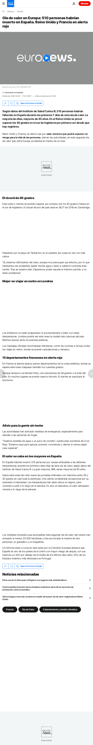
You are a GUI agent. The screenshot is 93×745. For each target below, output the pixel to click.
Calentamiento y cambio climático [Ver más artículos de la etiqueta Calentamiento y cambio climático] (60, 609)
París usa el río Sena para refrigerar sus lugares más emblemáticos (34, 580)
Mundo (20, 11)
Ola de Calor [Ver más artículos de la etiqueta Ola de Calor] (28, 609)
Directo (84, 3)
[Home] (3, 11)
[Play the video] (46, 58)
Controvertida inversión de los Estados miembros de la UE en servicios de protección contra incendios (38, 588)
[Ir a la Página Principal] (10, 3)
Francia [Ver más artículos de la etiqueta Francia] (10, 609)
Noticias (10, 11)
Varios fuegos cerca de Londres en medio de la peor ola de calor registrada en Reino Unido (42, 597)
